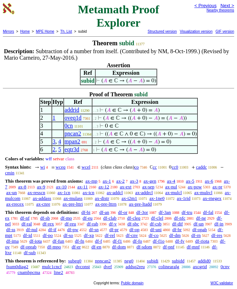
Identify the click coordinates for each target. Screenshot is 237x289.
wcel (86, 167)
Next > (227, 5)
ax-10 (61, 186)
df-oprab (28, 246)
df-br (177, 229)
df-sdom (144, 246)
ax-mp (91, 181)
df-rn (196, 235)
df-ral (27, 223)
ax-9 (41, 186)
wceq (60, 167)
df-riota (202, 241)
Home (25, 31)
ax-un (11, 192)
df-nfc (180, 218)
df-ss (10, 229)
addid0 (204, 260)
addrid (71, 110)
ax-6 (209, 181)
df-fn (79, 241)
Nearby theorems (220, 10)
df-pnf (169, 246)
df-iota (35, 241)
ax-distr (102, 198)
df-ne (201, 218)
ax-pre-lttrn (106, 204)
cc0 (175, 167)
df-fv (179, 241)
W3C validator (221, 283)
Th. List (66, 31)
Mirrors (8, 31)
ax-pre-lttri (73, 204)
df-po (48, 235)
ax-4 (171, 181)
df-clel (157, 218)
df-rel (110, 235)
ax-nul (171, 186)
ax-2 (120, 181)
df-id (27, 235)
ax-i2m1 (129, 198)
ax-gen (149, 181)
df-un (198, 223)
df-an (104, 212)
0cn (68, 126)
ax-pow (195, 186)
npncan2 (103, 260)
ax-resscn (36, 192)
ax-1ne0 (157, 198)
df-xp (89, 235)
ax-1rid (184, 198)
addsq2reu (135, 266)
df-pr (114, 229)
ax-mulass (73, 198)
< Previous (205, 5)
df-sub (30, 252)
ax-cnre (43, 204)
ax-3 (134, 181)
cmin (9, 172)
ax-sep (148, 186)
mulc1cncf (52, 266)
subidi (153, 260)
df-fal (208, 212)
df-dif (177, 223)
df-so (68, 235)
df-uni (156, 229)
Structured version (162, 31)
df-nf (24, 218)
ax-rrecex (15, 204)
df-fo (137, 241)
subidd (178, 260)
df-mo (66, 218)
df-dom (119, 246)
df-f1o (159, 241)
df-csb (155, 223)
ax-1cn (64, 192)
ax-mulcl (173, 192)
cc (155, 167)
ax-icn (88, 192)
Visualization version (196, 31)
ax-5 (190, 181)
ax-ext (125, 186)
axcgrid (200, 266)
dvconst (83, 266)
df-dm (175, 235)
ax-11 (82, 186)
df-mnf (193, 246)
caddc (201, 167)
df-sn (94, 229)
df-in (218, 223)
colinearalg (169, 266)
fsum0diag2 (17, 266)
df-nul (31, 229)
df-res (216, 235)
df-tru (187, 212)
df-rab (92, 223)
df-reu (70, 223)
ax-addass (42, 198)
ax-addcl (115, 192)
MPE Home (45, 31)
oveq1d (72, 118)
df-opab (199, 229)
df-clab (110, 218)
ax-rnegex (212, 198)
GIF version (224, 31)
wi (42, 167)
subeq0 (74, 260)
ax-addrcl (144, 192)
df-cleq (134, 218)
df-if (52, 229)
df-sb (45, 218)
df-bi (85, 212)
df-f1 (117, 241)
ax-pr (217, 186)
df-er (76, 246)
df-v (113, 223)
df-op (134, 229)
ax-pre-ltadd (140, 204)
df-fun (58, 241)
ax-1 (107, 181)
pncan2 (72, 133)
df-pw (72, 229)
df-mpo (54, 246)
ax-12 (104, 186)
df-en (96, 246)
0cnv (224, 266)
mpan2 (72, 141)
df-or (122, 212)
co (137, 167)
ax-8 (22, 186)
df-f (98, 241)
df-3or (142, 212)
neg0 (128, 260)
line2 (58, 272)
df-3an (165, 212)
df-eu (87, 218)
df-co (153, 235)
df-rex (48, 223)
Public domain (132, 283)
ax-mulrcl (203, 192)
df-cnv (132, 235)
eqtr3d (71, 149)
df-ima (12, 241)
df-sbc (133, 223)
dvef (108, 266)
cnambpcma (29, 272)
